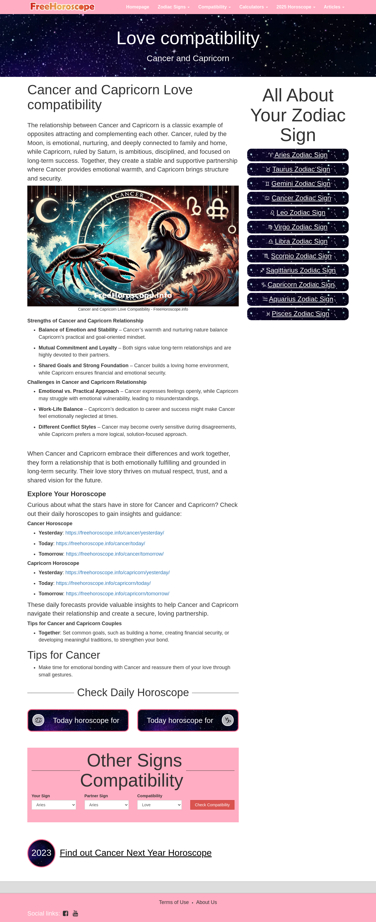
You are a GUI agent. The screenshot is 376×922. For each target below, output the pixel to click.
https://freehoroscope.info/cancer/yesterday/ (114, 533)
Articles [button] (334, 7)
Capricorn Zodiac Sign (301, 284)
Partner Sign (96, 796)
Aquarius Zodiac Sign (301, 299)
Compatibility (149, 796)
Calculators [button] (253, 7)
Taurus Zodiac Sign (301, 169)
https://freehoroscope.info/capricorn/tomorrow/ (117, 593)
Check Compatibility (212, 805)
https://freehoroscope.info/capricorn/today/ (103, 583)
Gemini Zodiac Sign (300, 183)
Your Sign (41, 796)
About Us (206, 902)
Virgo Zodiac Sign (301, 227)
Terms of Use (174, 902)
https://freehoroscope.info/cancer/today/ (100, 543)
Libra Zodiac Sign (301, 241)
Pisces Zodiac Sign (300, 313)
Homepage (137, 7)
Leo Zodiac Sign (301, 212)
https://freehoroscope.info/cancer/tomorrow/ (115, 554)
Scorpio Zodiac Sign (301, 256)
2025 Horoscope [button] (296, 7)
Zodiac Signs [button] (174, 7)
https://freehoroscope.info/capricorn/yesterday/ (117, 572)
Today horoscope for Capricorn (190, 723)
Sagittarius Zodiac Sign (301, 270)
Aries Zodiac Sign (301, 155)
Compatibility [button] (214, 7)
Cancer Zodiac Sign (301, 198)
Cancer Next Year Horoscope (136, 853)
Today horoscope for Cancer (75, 723)
